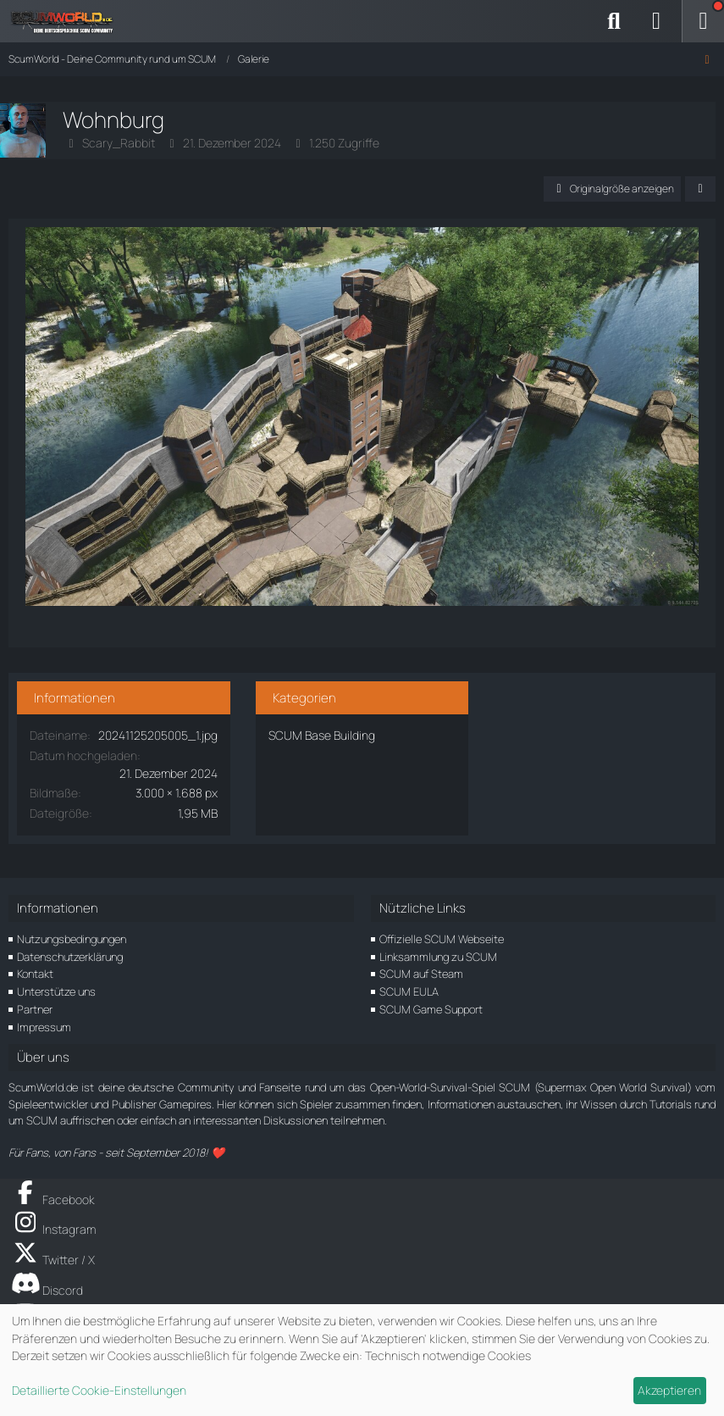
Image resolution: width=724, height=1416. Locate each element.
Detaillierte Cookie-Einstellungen (99, 1390)
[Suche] (614, 21)
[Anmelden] (656, 21)
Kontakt (35, 973)
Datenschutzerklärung (70, 956)
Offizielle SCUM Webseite (441, 939)
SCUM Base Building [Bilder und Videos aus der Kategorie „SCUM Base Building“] (321, 735)
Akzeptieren (669, 1390)
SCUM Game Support (431, 1009)
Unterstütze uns (56, 991)
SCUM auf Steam (421, 973)
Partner (35, 1009)
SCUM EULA (409, 991)
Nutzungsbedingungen (71, 939)
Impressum (44, 1027)
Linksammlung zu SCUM (438, 956)
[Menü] (703, 21)
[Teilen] (700, 189)
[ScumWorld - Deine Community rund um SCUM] (67, 21)
